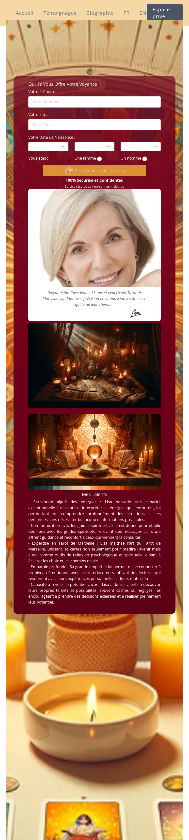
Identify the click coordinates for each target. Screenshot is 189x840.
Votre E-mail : (40, 114)
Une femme (85, 158)
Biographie (100, 13)
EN (143, 13)
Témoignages (60, 13)
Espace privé (161, 13)
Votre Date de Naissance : (51, 137)
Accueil (24, 13)
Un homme (131, 158)
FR (127, 13)
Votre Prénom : (42, 91)
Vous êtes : (38, 158)
